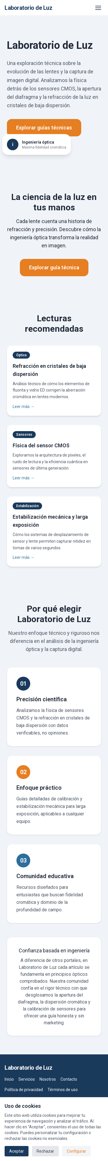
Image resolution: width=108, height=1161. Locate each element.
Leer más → (24, 406)
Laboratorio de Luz (28, 7)
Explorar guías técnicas (44, 128)
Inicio (9, 1079)
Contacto (68, 1079)
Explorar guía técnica (54, 267)
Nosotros (47, 1079)
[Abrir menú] (98, 7)
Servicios (26, 1079)
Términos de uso (63, 1089)
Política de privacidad (24, 1089)
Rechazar (45, 1151)
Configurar (76, 1151)
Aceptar (16, 1151)
